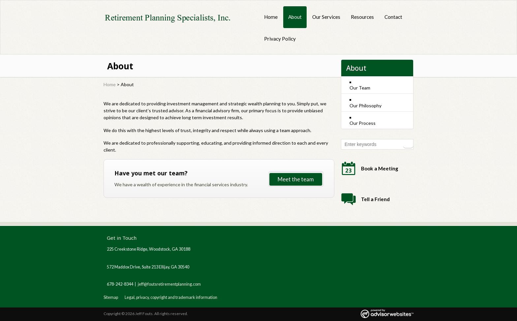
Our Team (360, 87)
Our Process (363, 123)
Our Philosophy (365, 105)
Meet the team (296, 179)
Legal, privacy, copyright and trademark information (171, 297)
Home (271, 17)
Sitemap (111, 297)
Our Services (326, 17)
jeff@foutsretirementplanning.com (169, 284)
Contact (393, 17)
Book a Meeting (379, 168)
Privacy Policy (280, 39)
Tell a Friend (375, 199)
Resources (362, 17)
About (295, 17)
